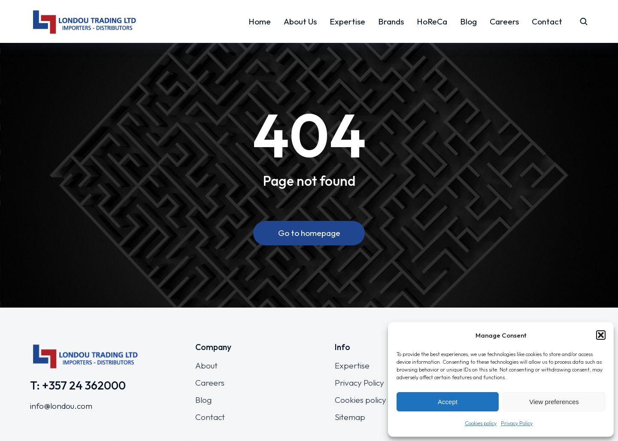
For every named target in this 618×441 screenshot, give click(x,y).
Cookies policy (481, 423)
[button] (601, 335)
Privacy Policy (517, 423)
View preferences (554, 401)
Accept (447, 401)
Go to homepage (309, 233)
